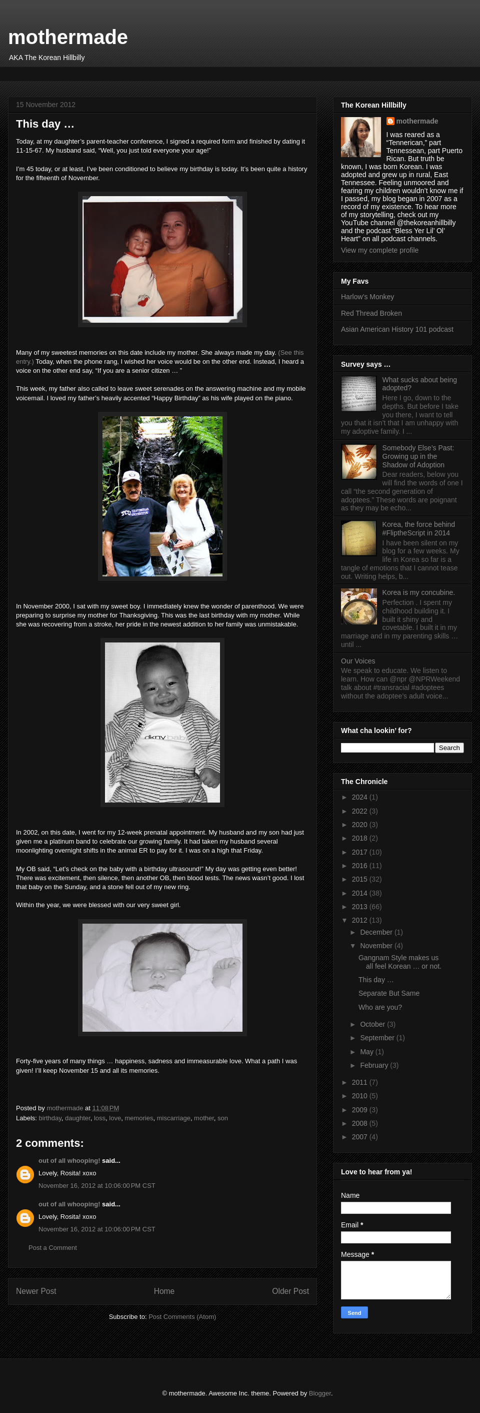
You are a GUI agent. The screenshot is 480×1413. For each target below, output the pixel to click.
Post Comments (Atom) (182, 1316)
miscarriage (173, 1118)
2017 (361, 852)
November (377, 946)
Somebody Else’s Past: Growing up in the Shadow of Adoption (418, 456)
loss (100, 1118)
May (367, 1052)
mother (204, 1118)
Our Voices (358, 661)
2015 (361, 879)
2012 (361, 920)
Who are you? (380, 1007)
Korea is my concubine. (419, 592)
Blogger (320, 1393)
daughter (77, 1118)
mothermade (68, 37)
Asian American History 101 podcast (397, 329)
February (375, 1065)
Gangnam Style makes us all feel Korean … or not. (400, 962)
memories (138, 1118)
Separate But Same (389, 993)
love (115, 1118)
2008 (361, 1123)
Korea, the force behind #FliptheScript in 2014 (419, 528)
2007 (361, 1137)
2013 (361, 907)
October (373, 1024)
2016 (361, 866)
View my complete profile (379, 250)
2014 (361, 893)
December (377, 932)
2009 (361, 1110)
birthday (50, 1118)
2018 (361, 838)
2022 (361, 811)
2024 (361, 797)
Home (164, 1291)
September (378, 1038)
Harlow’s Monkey (367, 297)
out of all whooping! (69, 1160)
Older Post (290, 1291)
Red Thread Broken (371, 313)
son (223, 1118)
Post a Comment (52, 1247)
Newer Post (36, 1291)
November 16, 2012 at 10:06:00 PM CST (97, 1185)
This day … (376, 980)
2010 (361, 1096)
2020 (361, 825)
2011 (361, 1082)
